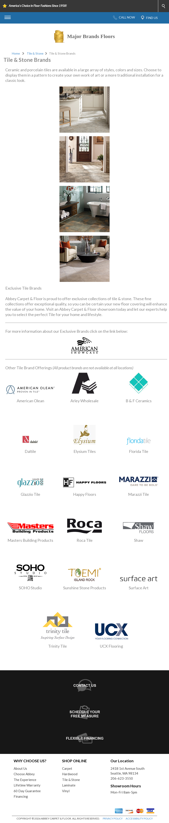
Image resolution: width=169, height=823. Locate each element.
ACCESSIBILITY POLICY (139, 818)
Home (16, 53)
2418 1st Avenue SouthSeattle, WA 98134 (127, 770)
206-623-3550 (121, 778)
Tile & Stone (35, 53)
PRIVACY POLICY (113, 818)
